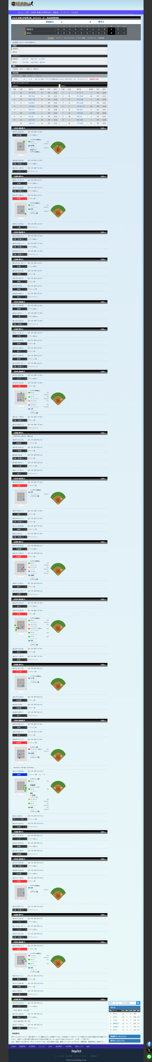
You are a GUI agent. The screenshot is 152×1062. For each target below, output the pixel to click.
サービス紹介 (59, 1056)
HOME (13, 1046)
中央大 (115, 1020)
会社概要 (69, 1056)
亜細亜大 (50, 22)
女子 (68, 1046)
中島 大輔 (80, 99)
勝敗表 (55, 12)
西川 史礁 (80, 103)
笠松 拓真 (32, 93)
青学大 (101, 22)
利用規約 (94, 1056)
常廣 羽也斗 (34, 62)
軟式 (59, 1046)
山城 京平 (25, 59)
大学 (27, 12)
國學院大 (116, 1023)
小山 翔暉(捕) (19, 305)
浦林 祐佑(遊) (19, 160)
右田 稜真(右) (19, 321)
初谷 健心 (80, 110)
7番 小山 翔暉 (39, 79)
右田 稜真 (32, 120)
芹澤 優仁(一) (19, 243)
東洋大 (115, 1030)
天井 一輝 (32, 99)
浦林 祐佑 (32, 96)
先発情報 (101, 38)
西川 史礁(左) (19, 224)
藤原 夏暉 (80, 120)
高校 (22, 1046)
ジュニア (42, 1046)
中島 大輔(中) (19, 195)
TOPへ (103, 128)
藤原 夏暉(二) (19, 293)
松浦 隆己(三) (19, 236)
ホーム (20, 12)
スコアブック (91, 38)
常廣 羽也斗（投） (71, 79)
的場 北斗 (32, 110)
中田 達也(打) (19, 1014)
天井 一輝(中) (19, 168)
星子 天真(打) (19, 1025)
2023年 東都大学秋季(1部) (41, 12)
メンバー (59, 38)
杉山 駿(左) (18, 313)
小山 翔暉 (41, 59)
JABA (50, 1046)
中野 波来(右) (19, 278)
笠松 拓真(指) (19, 132)
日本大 (115, 1017)
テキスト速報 (80, 38)
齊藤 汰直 (34, 59)
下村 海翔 (25, 62)
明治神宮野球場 (53, 18)
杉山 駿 (31, 116)
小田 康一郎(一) (20, 263)
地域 (87, 1046)
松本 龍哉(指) (19, 188)
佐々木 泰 (80, 93)
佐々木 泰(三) (19, 180)
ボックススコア (69, 38)
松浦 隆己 (32, 103)
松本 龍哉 (80, 96)
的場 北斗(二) (19, 251)
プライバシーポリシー (81, 1056)
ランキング (64, 12)
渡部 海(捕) (18, 286)
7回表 (16, 79)
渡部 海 (42, 62)
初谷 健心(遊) (19, 270)
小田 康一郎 (81, 106)
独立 (79, 1046)
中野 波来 (80, 113)
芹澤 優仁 (32, 106)
